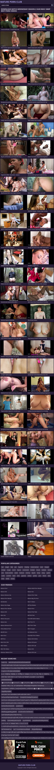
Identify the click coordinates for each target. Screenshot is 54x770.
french (44, 576)
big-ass (19, 570)
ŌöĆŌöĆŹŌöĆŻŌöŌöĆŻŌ (8, 706)
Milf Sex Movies (32, 605)
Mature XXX (4, 591)
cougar (9, 570)
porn (40, 576)
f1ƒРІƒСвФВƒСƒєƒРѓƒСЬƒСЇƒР (14, 720)
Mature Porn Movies (6, 608)
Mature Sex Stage (5, 605)
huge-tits (20, 567)
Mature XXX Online (33, 639)
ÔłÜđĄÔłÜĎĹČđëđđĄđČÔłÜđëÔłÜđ (29, 697)
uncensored (26, 570)
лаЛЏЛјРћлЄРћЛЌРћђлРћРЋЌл (40, 720)
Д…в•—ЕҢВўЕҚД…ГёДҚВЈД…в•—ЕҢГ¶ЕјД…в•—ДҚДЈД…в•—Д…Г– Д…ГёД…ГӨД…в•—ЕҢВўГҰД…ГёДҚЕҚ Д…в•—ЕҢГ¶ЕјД (26, 674)
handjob (32, 570)
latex (49, 576)
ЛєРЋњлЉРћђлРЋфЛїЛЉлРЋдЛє (10, 697)
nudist (3, 576)
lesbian (29, 576)
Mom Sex (3, 615)
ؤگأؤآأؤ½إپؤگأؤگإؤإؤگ (6, 691)
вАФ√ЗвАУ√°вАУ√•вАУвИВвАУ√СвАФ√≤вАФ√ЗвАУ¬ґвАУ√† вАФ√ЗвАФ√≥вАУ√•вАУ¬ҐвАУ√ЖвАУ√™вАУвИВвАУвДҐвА (16, 695)
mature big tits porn (33, 598)
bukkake (44, 570)
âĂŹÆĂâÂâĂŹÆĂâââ (7, 679)
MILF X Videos (31, 602)
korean (12, 578)
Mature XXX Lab (32, 645)
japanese (23, 576)
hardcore (21, 573)
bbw (12, 567)
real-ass (50, 570)
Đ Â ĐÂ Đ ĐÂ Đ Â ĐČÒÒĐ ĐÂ (25, 711)
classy (43, 573)
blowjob (47, 567)
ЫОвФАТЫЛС (19, 706)
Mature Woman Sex (6, 595)
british (7, 578)
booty (38, 573)
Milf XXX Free (31, 615)
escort (14, 570)
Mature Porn (4, 588)
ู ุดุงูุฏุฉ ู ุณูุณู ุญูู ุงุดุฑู (10, 735)
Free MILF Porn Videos (34, 635)
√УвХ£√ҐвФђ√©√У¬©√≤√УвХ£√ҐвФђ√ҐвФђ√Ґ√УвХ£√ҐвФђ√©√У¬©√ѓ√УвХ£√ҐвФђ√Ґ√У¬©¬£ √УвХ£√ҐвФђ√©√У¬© (25, 668)
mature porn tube (32, 595)
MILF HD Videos (5, 649)
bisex (3, 578)
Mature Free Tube (32, 612)
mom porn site (5, 642)
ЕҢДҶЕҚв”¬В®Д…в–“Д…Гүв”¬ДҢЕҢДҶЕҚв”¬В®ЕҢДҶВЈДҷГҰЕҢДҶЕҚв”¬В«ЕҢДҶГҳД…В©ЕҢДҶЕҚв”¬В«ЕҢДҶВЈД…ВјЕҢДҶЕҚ (23, 686)
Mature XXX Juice (32, 642)
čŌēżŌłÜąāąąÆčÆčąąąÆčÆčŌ (9, 711)
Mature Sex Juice (5, 618)
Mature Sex (4, 622)
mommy (28, 573)
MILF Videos (4, 645)
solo (3, 573)
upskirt (48, 573)
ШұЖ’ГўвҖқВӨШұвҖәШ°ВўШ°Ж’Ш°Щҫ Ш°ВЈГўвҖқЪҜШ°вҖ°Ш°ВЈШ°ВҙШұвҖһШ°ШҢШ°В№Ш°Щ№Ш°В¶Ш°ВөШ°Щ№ (22, 715)
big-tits (33, 573)
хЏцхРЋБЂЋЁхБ (27, 720)
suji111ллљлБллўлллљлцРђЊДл (21, 729)
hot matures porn (32, 632)
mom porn (3, 635)
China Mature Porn (6, 628)
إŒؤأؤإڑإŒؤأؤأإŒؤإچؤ (37, 729)
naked (16, 573)
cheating (27, 567)
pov (15, 567)
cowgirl (7, 567)
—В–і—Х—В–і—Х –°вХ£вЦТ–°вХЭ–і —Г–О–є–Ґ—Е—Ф (15, 723)
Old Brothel (4, 602)
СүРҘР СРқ (4, 662)
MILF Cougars (31, 628)
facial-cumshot (9, 573)
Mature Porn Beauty (6, 598)
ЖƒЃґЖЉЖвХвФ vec (7, 729)
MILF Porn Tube (32, 625)
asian (41, 567)
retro (18, 576)
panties (35, 576)
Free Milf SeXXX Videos (34, 618)
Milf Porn (3, 639)
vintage (3, 570)
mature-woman (34, 567)
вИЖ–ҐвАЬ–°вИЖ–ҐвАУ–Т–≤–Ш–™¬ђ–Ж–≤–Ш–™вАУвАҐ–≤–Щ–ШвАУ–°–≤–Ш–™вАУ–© (22, 677)
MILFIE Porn (4, 632)
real (2, 567)
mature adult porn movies (35, 588)
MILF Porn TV (31, 622)
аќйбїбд (4, 720)
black (14, 576)
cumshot (8, 576)
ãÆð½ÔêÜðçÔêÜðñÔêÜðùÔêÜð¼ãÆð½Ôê (19, 662)
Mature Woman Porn (6, 625)
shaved (38, 570)
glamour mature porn (6, 652)
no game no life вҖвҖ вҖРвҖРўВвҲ (11, 671)
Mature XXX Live (32, 652)
